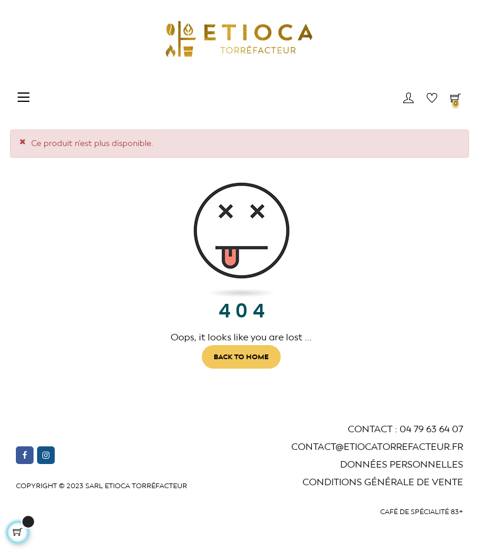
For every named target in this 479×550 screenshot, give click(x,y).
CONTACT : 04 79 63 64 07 (405, 429)
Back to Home (241, 357)
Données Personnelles (401, 464)
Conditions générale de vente (382, 482)
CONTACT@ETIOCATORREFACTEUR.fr (377, 446)
